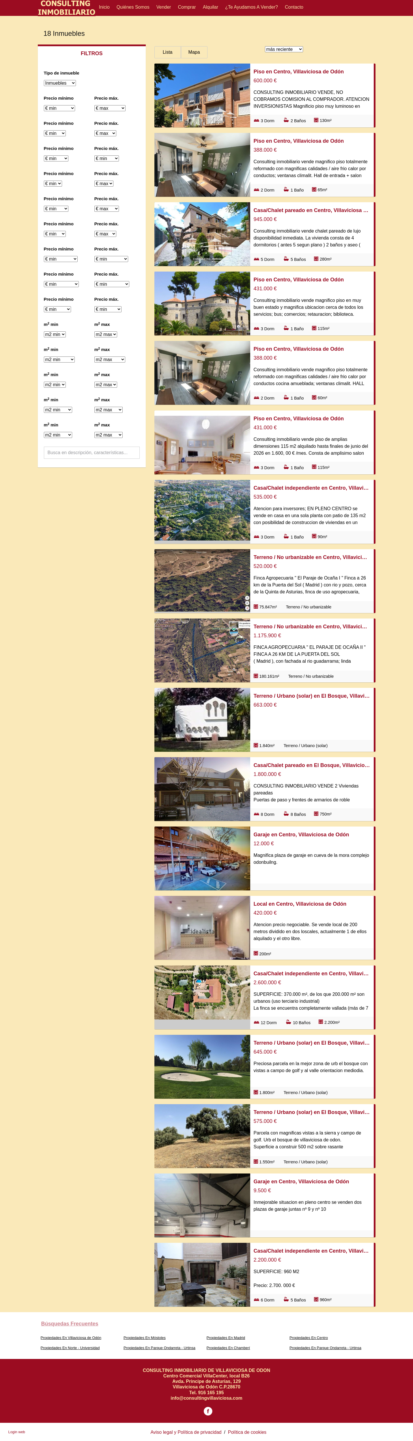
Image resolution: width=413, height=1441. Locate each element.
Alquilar (210, 7)
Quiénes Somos (133, 7)
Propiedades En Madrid (226, 1338)
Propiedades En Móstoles (145, 1338)
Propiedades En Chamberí (228, 1348)
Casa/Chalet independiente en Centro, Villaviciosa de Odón (312, 488)
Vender (163, 7)
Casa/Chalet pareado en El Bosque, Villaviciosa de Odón (312, 765)
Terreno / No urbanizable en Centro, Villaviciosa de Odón (312, 557)
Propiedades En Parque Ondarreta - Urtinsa (159, 1348)
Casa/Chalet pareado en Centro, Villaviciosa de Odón (312, 210)
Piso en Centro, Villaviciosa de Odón (299, 72)
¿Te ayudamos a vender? (251, 7)
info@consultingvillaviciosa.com (206, 1398)
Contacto (294, 7)
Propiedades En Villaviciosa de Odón (71, 1338)
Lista (168, 52)
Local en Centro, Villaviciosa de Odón (300, 904)
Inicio (104, 7)
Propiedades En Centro (308, 1338)
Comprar (187, 7)
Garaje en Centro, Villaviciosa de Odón (301, 835)
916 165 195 (211, 1392)
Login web (16, 1432)
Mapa (194, 52)
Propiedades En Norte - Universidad (70, 1348)
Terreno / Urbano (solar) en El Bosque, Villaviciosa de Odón (312, 696)
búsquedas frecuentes (69, 1324)
